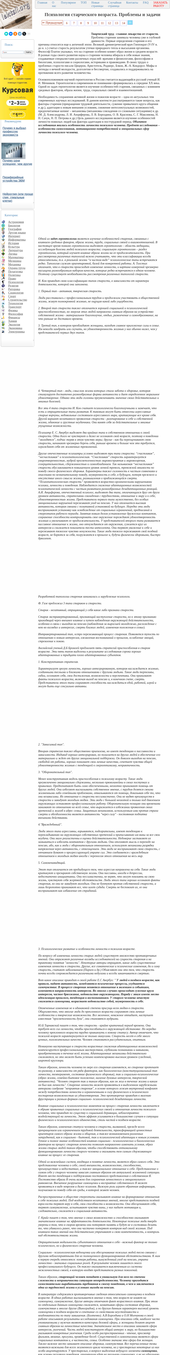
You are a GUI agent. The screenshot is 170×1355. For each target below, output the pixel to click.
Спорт (12, 296)
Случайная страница (114, 4)
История (13, 243)
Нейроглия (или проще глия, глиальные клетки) (18, 197)
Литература (15, 250)
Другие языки (17, 232)
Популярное (68, 2)
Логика (12, 253)
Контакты (132, 2)
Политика (14, 275)
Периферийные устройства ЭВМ (14, 179)
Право (12, 278)
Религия (13, 285)
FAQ (146, 2)
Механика (14, 264)
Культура (14, 246)
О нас (54, 4)
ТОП (84, 2)
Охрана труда (16, 268)
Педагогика (15, 271)
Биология (14, 225)
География (14, 229)
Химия (12, 321)
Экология (14, 324)
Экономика (15, 328)
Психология (15, 282)
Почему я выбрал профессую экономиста (14, 131)
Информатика (17, 239)
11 (102, 23)
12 (109, 23)
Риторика (14, 289)
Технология (15, 303)
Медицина (14, 261)
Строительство (17, 299)
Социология (16, 292)
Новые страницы (97, 4)
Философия (15, 314)
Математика (16, 257)
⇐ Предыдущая (52, 22)
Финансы (14, 317)
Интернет (14, 236)
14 (123, 23)
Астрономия (16, 222)
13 (116, 23)
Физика (13, 310)
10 (95, 23)
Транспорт (14, 306)
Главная (42, 2)
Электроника (16, 331)
